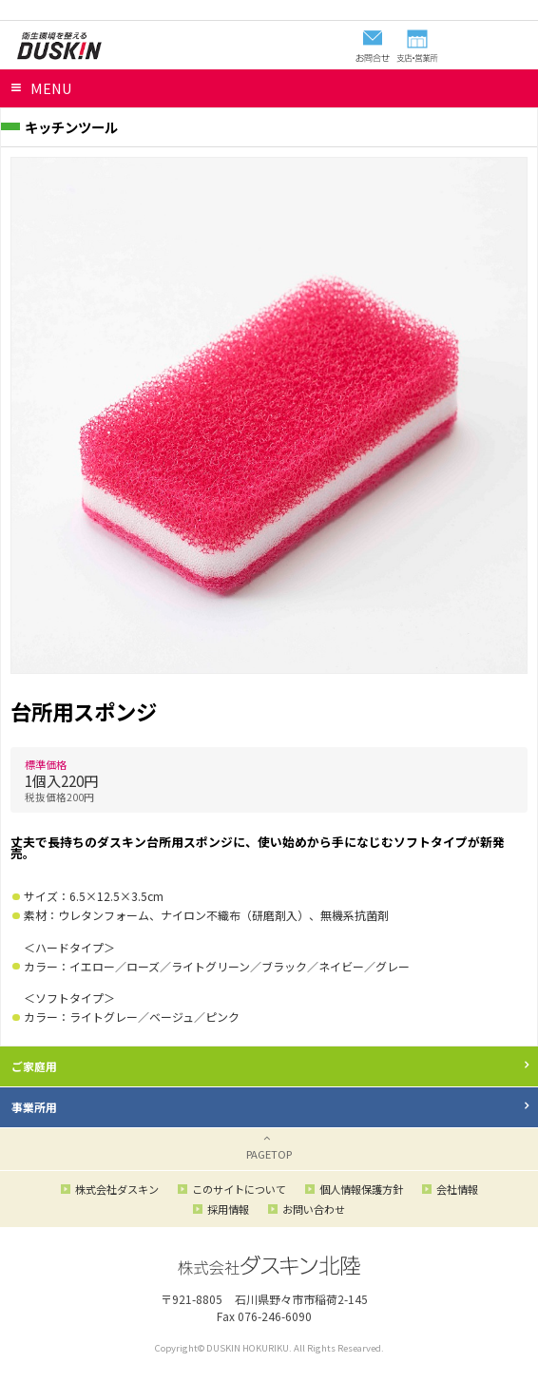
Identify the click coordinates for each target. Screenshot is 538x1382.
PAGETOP (269, 1153)
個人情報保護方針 (361, 1189)
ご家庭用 (34, 1066)
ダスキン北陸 (58, 45)
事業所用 (34, 1107)
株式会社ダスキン (117, 1189)
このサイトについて (239, 1189)
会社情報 (457, 1189)
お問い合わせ (313, 1209)
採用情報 (228, 1209)
